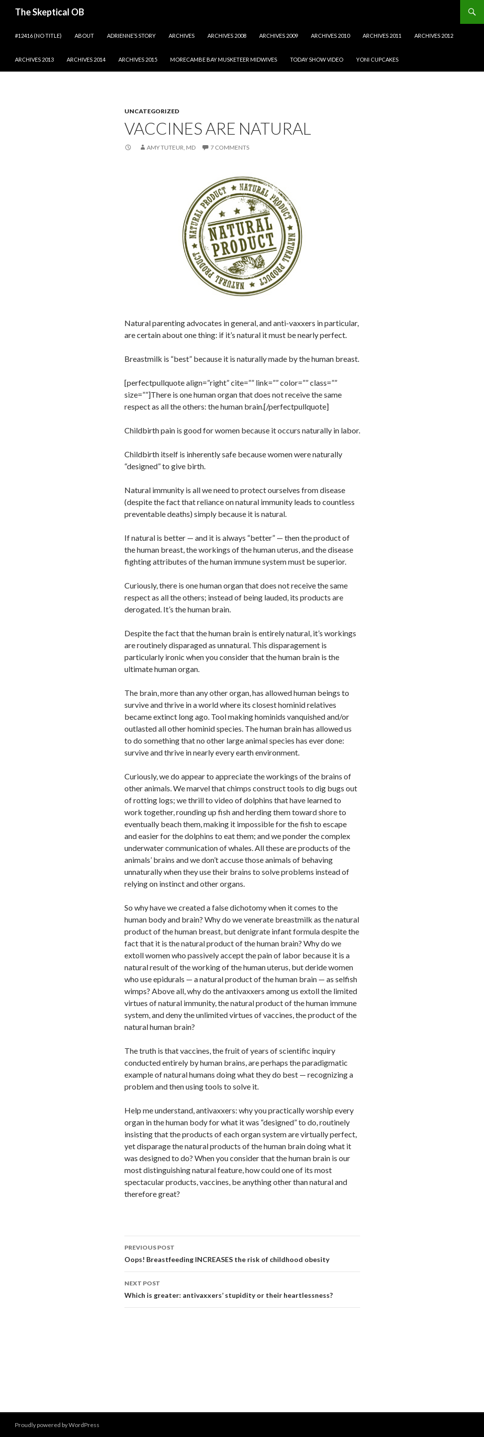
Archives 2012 (433, 35)
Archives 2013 (34, 59)
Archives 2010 (330, 35)
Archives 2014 (86, 59)
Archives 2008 (226, 35)
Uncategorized (151, 111)
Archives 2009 (278, 35)
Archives (181, 35)
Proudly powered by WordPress (57, 1425)
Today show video (316, 59)
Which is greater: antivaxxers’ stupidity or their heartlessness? (242, 1288)
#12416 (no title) (38, 35)
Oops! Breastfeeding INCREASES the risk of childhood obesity (242, 1253)
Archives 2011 (382, 35)
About (84, 35)
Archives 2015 (137, 59)
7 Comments (229, 147)
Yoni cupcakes (377, 59)
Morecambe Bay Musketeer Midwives (223, 59)
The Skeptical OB (49, 11)
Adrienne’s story (131, 35)
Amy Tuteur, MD (171, 147)
